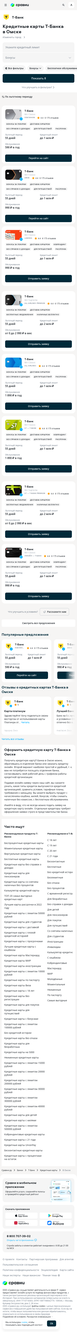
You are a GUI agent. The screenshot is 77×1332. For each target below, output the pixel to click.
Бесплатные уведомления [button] (19, 314)
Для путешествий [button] (43, 128)
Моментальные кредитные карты (23, 848)
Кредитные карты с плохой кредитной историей (19, 934)
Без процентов (55, 888)
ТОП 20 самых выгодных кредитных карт (18, 897)
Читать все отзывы (13, 739)
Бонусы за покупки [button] (16, 124)
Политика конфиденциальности (21, 1270)
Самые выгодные (57, 1000)
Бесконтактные (56, 861)
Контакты (21, 1259)
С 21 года (52, 856)
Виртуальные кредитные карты (22, 853)
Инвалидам (53, 947)
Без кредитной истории (17, 1032)
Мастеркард (54, 968)
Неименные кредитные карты (21, 1057)
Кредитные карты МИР (17, 960)
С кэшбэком (53, 957)
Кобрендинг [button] (60, 244)
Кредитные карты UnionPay (20, 1145)
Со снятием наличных (60, 930)
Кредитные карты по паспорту (22, 980)
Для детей (53, 909)
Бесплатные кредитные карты (21, 859)
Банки (20, 1170)
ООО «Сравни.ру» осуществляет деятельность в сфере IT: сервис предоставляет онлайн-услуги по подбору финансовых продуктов (35, 1291)
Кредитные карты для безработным (16, 1045)
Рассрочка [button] (61, 128)
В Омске (67, 1170)
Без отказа (53, 882)
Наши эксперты (12, 1275)
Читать (25, 722)
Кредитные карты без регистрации (16, 997)
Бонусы (35, 68)
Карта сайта (67, 1270)
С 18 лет (52, 840)
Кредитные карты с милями (20, 1120)
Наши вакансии (31, 1275)
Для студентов (55, 936)
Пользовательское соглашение (20, 1264)
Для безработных (57, 898)
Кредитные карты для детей (20, 1115)
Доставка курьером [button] (40, 124)
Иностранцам (55, 941)
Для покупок (54, 920)
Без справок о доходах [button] (18, 128)
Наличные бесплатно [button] (48, 314)
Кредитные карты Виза (17, 985)
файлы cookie (38, 1306)
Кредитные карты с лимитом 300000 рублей (20, 1099)
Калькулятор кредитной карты (21, 890)
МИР (50, 973)
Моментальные (56, 984)
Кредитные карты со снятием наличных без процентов (21, 883)
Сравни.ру (7, 1170)
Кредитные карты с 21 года (20, 1139)
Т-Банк (18, 701)
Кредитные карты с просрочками (23, 941)
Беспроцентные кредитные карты (24, 843)
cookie (24, 1322)
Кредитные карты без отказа (20, 1038)
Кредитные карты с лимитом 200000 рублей (20, 1082)
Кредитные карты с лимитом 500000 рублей (20, 1127)
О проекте (8, 1259)
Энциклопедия (49, 1270)
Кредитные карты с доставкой (21, 927)
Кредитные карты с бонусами (21, 1018)
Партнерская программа (43, 1259)
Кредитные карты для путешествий (16, 1011)
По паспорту (54, 995)
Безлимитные (55, 877)
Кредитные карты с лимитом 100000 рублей (20, 1026)
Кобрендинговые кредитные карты (24, 1134)
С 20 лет (52, 850)
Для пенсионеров (57, 914)
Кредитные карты (48, 1170)
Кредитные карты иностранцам (22, 966)
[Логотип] (14, 1283)
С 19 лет (52, 845)
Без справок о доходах (60, 904)
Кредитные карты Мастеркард (21, 955)
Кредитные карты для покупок (21, 1004)
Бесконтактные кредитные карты (23, 1150)
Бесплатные (54, 866)
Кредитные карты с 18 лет (19, 990)
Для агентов (67, 1259)
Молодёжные (54, 979)
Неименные (54, 989)
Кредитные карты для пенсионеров (16, 875)
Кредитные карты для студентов (23, 921)
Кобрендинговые (57, 963)
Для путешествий (57, 925)
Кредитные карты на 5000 (19, 1052)
